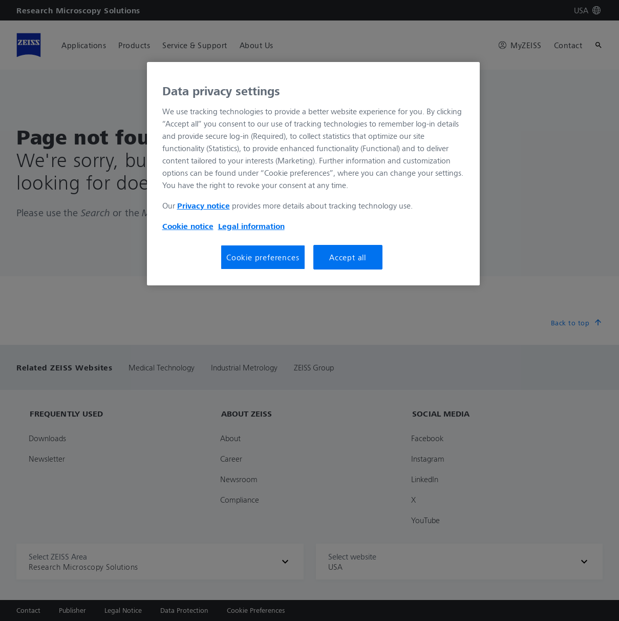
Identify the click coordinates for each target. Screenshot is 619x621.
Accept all (347, 257)
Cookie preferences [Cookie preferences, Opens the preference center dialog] (262, 257)
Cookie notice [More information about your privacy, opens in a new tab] (188, 226)
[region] (313, 173)
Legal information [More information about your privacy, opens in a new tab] (251, 226)
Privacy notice (203, 205)
